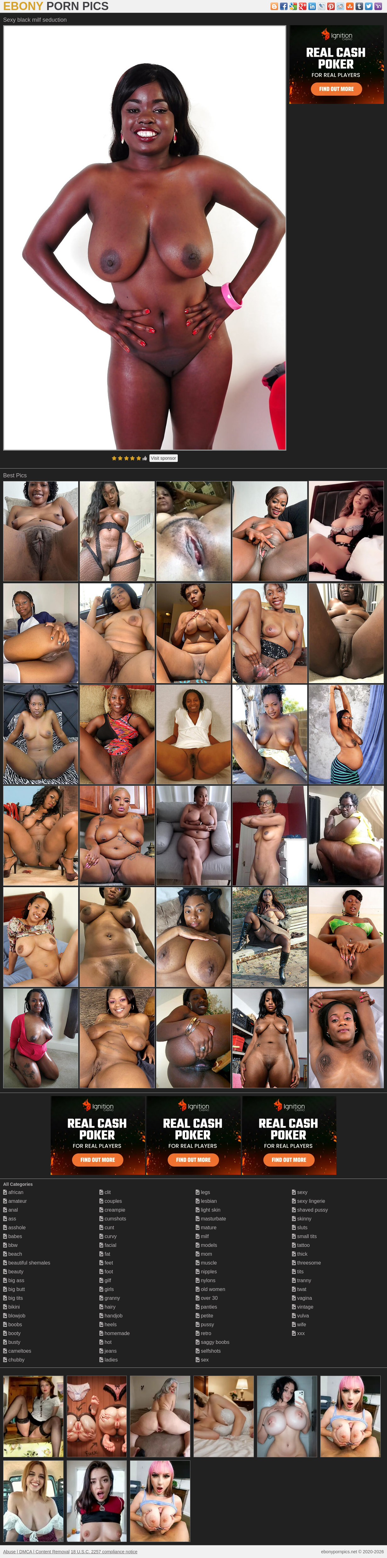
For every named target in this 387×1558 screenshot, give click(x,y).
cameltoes (17, 1351)
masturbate (211, 1218)
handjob (110, 1315)
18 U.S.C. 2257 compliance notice (104, 1551)
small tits (304, 1236)
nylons (206, 1280)
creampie (112, 1210)
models (206, 1245)
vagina (302, 1298)
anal (10, 1210)
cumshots (112, 1218)
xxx (298, 1333)
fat (104, 1254)
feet (106, 1262)
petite (204, 1315)
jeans (108, 1351)
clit (105, 1192)
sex (202, 1359)
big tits (13, 1298)
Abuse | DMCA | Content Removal (36, 1551)
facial (107, 1245)
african (13, 1192)
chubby (14, 1359)
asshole (14, 1227)
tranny (301, 1280)
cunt (106, 1227)
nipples (206, 1271)
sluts (299, 1227)
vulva (300, 1315)
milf (202, 1236)
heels (108, 1324)
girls (106, 1289)
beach (12, 1254)
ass (9, 1218)
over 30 (207, 1298)
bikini (11, 1307)
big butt (14, 1289)
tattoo (301, 1245)
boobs (12, 1324)
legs (203, 1192)
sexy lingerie (308, 1201)
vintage (302, 1307)
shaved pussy (310, 1210)
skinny (301, 1218)
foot (106, 1271)
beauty (13, 1271)
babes (12, 1236)
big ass (13, 1280)
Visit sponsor (163, 458)
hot (105, 1342)
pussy (205, 1324)
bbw (10, 1245)
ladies (108, 1359)
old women (210, 1289)
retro (203, 1333)
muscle (206, 1262)
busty (11, 1342)
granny (109, 1298)
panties (206, 1307)
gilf (105, 1280)
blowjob (14, 1315)
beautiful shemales (26, 1262)
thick (299, 1254)
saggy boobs (212, 1342)
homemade (114, 1333)
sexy (299, 1192)
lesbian (206, 1201)
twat (299, 1289)
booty (12, 1333)
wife (299, 1324)
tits (298, 1271)
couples (110, 1201)
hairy (107, 1307)
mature (206, 1227)
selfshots (208, 1351)
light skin (208, 1210)
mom (204, 1254)
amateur (15, 1201)
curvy (108, 1236)
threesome (306, 1262)
